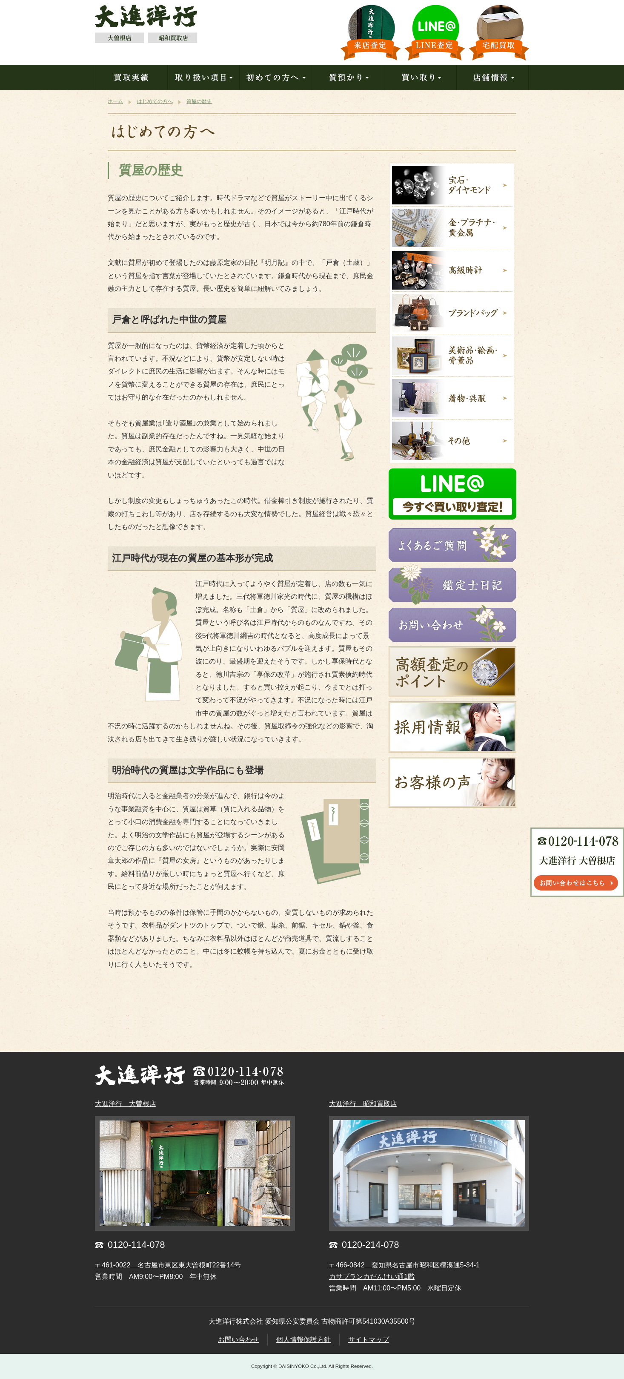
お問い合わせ (238, 1339)
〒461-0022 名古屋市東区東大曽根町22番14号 (168, 1265)
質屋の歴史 (151, 170)
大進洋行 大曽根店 (125, 1103)
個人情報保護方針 (303, 1339)
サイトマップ (368, 1339)
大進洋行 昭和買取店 (363, 1103)
